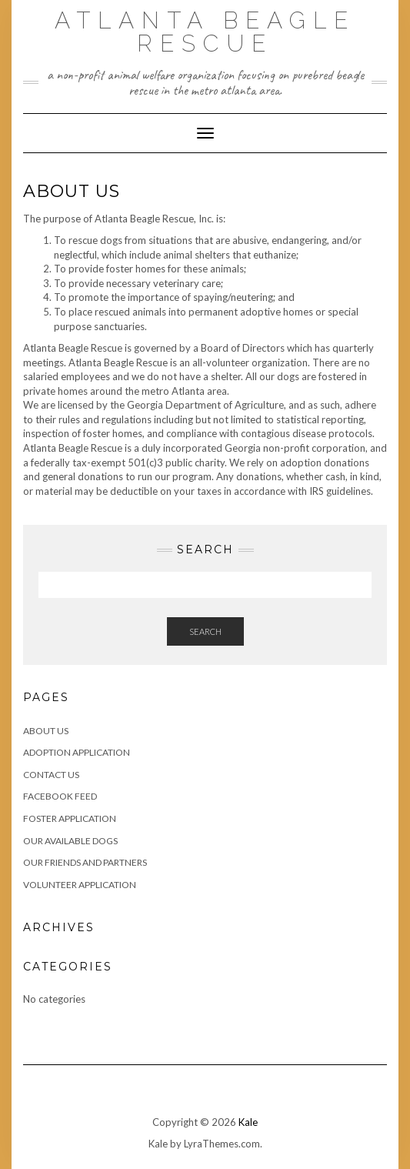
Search (205, 631)
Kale (248, 1122)
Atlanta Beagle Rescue (205, 32)
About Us (45, 730)
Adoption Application (76, 752)
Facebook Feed (60, 796)
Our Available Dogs (70, 841)
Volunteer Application (79, 884)
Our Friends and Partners (85, 862)
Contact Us (51, 774)
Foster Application (69, 818)
